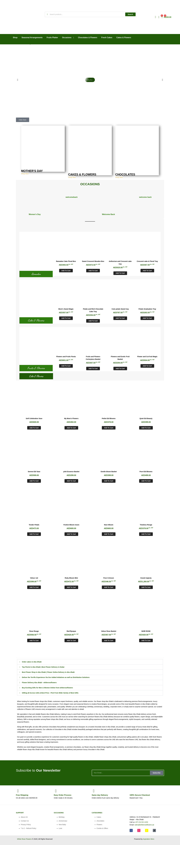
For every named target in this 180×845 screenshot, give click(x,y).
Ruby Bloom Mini (71, 578)
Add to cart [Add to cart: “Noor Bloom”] (108, 534)
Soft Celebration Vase (34, 418)
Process (62, 795)
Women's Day (35, 214)
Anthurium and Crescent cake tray (120, 262)
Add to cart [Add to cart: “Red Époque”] (71, 640)
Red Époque (71, 631)
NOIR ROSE (145, 631)
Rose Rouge (34, 631)
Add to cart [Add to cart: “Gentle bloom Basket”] (108, 481)
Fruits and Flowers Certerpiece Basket (93, 358)
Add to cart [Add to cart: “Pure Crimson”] (108, 587)
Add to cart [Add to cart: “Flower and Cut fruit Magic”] (147, 366)
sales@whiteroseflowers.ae (144, 825)
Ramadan (36, 274)
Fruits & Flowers (36, 368)
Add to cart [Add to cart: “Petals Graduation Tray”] (147, 318)
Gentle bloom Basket (109, 471)
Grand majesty (146, 578)
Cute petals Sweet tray (120, 309)
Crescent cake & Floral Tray (147, 261)
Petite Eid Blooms (108, 418)
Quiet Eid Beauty (145, 418)
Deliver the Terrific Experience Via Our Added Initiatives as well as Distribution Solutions (56, 677)
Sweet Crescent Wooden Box (93, 261)
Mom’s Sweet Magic (66, 309)
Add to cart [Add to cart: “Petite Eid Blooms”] (108, 428)
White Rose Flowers (24, 839)
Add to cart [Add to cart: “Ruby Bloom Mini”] (71, 587)
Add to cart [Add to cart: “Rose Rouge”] (34, 640)
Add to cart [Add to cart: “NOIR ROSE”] (145, 640)
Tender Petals (34, 525)
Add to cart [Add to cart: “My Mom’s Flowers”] (71, 428)
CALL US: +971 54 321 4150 (154, 41)
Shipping (22, 795)
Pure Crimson (108, 578)
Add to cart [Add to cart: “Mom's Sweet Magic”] (65, 318)
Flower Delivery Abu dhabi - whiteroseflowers (39, 682)
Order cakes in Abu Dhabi (32, 662)
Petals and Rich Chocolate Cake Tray (93, 310)
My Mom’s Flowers (71, 418)
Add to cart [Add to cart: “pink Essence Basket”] (71, 481)
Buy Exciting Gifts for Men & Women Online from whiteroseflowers (47, 688)
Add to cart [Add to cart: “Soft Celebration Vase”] (34, 428)
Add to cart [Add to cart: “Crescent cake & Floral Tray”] (147, 271)
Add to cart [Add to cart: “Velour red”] (34, 587)
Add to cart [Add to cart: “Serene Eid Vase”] (34, 481)
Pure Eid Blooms (145, 471)
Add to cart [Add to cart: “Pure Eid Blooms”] (145, 481)
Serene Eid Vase (34, 471)
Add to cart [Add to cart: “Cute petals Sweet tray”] (120, 318)
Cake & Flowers (36, 320)
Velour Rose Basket (108, 631)
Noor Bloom (108, 525)
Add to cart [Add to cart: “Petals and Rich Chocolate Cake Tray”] (93, 321)
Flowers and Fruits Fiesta (66, 356)
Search (130, 14)
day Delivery (100, 795)
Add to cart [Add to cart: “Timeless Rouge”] (145, 534)
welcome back (145, 197)
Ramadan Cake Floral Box (66, 261)
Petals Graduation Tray (147, 309)
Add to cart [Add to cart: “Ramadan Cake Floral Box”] (65, 271)
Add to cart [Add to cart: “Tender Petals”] (34, 534)
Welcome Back (108, 214)
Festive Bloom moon (71, 525)
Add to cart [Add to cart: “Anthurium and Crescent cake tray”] (120, 273)
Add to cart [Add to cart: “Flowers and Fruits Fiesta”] (65, 366)
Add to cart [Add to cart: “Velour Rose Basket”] (108, 640)
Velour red (34, 578)
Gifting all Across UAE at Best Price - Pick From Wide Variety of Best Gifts (50, 693)
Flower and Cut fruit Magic (147, 356)
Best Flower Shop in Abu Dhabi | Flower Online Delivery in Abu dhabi (48, 672)
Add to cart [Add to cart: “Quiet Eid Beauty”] (145, 428)
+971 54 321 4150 (141, 822)
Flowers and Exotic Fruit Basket (120, 358)
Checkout (140, 795)
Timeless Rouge (146, 525)
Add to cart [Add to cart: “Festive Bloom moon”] (71, 534)
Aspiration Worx (148, 839)
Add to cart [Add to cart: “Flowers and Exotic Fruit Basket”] (120, 368)
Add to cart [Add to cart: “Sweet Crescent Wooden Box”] (93, 271)
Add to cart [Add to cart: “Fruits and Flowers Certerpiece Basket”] (93, 368)
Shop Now (25, 174)
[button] (17, 80)
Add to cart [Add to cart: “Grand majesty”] (145, 587)
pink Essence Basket (71, 471)
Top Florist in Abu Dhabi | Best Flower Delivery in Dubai (43, 667)
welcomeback (71, 197)
